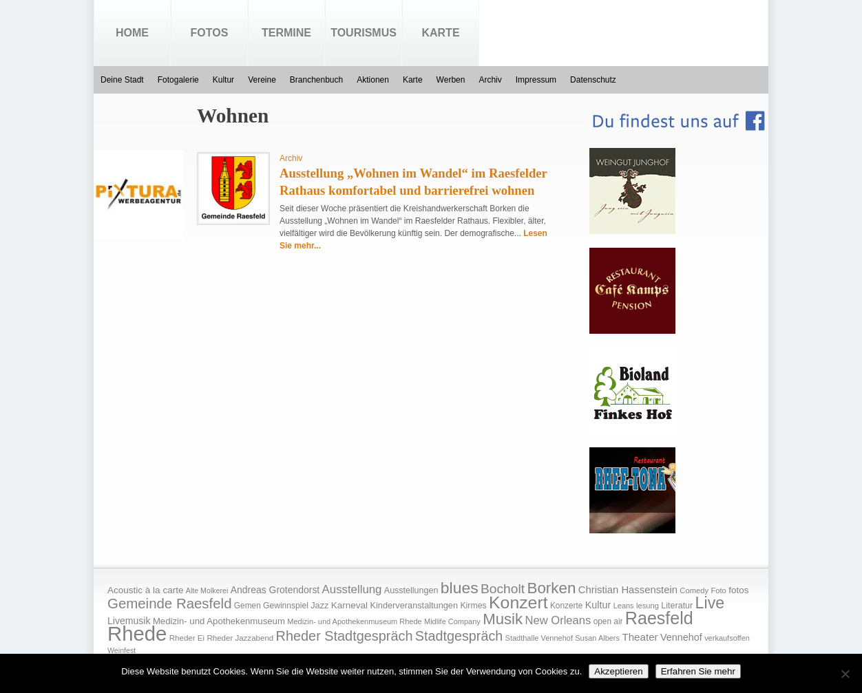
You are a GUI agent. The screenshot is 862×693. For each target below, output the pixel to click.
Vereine (262, 80)
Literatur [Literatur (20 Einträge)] (677, 605)
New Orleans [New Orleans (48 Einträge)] (558, 620)
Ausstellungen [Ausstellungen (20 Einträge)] (411, 590)
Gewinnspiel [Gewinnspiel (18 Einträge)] (285, 605)
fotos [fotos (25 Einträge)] (738, 590)
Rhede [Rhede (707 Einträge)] (137, 633)
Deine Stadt (122, 80)
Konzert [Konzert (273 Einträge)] (518, 602)
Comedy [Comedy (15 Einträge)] (694, 590)
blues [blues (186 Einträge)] (460, 588)
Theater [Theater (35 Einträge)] (640, 637)
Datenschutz (593, 80)
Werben (451, 80)
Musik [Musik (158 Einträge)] (503, 619)
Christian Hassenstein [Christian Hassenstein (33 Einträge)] (627, 589)
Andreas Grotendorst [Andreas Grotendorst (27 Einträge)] (275, 589)
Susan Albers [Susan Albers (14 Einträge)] (597, 638)
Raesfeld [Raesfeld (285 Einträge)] (659, 618)
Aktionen (373, 80)
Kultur (223, 80)
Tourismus (363, 33)
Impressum (536, 80)
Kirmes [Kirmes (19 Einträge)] (473, 605)
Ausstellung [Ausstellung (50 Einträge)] (352, 589)
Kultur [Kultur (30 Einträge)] (598, 604)
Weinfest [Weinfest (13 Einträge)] (121, 650)
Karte (440, 33)
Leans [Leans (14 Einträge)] (623, 605)
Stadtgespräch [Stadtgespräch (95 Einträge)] (459, 635)
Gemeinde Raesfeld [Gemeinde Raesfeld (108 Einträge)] (169, 603)
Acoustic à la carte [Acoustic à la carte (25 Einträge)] (145, 590)
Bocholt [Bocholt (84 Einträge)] (503, 589)
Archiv (490, 80)
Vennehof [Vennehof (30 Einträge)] (681, 637)
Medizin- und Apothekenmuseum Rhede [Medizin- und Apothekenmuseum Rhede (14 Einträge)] (354, 621)
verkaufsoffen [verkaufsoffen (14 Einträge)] (727, 638)
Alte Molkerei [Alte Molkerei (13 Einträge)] (207, 590)
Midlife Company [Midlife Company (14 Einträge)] (452, 621)
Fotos (210, 33)
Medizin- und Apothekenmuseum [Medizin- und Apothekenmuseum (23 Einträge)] (219, 621)
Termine (286, 33)
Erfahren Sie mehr (698, 671)
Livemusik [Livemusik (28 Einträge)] (129, 620)
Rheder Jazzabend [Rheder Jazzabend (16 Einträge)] (240, 638)
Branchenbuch (316, 80)
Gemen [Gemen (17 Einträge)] (247, 605)
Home (132, 33)
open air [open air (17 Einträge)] (608, 621)
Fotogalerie (178, 80)
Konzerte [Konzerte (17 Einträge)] (566, 605)
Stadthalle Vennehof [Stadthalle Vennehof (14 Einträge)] (539, 638)
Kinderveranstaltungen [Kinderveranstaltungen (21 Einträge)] (414, 605)
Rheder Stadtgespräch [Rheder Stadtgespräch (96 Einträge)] (344, 635)
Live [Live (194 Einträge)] (710, 603)
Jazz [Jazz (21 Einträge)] (319, 605)
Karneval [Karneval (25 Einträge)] (349, 605)
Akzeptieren (618, 671)
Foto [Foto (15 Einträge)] (718, 590)
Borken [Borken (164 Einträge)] (551, 588)
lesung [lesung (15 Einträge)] (647, 605)
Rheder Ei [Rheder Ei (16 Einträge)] (186, 638)
